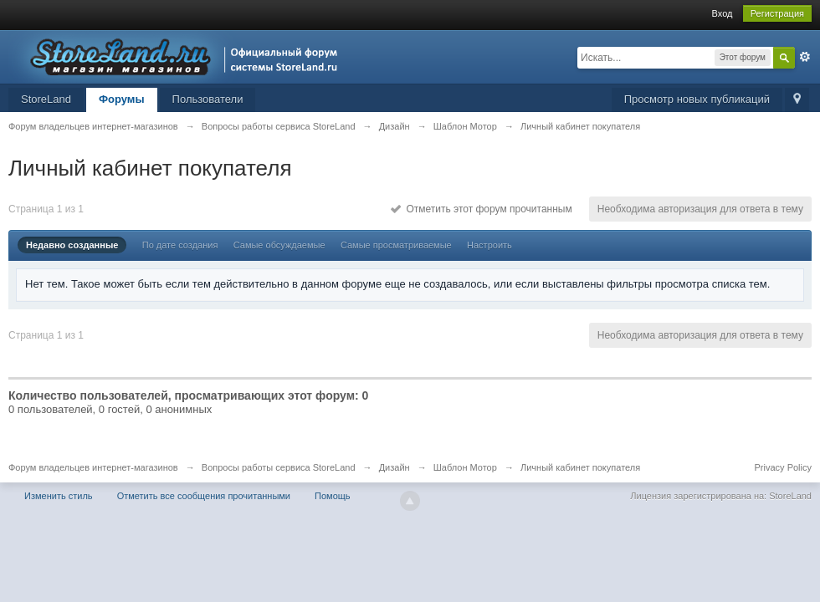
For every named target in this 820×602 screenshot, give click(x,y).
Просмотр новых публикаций (697, 99)
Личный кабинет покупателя (580, 467)
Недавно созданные (72, 245)
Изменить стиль (58, 496)
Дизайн (394, 467)
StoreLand (46, 99)
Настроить (489, 245)
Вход (722, 13)
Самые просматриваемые (396, 245)
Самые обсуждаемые (279, 245)
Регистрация (777, 13)
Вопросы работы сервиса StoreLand (279, 467)
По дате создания (180, 245)
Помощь (333, 496)
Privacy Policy (783, 467)
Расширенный (805, 57)
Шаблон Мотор (465, 467)
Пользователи (207, 99)
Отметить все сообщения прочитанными (203, 496)
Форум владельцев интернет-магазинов (93, 467)
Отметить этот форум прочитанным (481, 209)
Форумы (122, 99)
